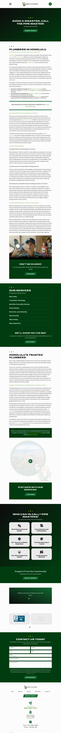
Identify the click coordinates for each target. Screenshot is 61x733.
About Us (20, 691)
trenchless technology (36, 89)
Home (12, 691)
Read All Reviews (30, 578)
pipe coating (36, 90)
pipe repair (11, 57)
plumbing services (19, 57)
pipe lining (23, 90)
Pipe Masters (12, 55)
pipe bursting (28, 90)
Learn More (30, 273)
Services (28, 691)
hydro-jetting (38, 96)
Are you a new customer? (14, 658)
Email (32, 651)
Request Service (30, 30)
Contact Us (47, 691)
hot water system (31, 62)
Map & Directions (30, 718)
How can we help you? (14, 662)
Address (11, 654)
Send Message (30, 677)
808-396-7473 (30, 708)
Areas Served (37, 691)
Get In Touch (30, 342)
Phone (11, 651)
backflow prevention (26, 119)
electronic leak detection (35, 93)
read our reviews (18, 423)
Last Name (33, 647)
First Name (12, 647)
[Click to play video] (30, 461)
